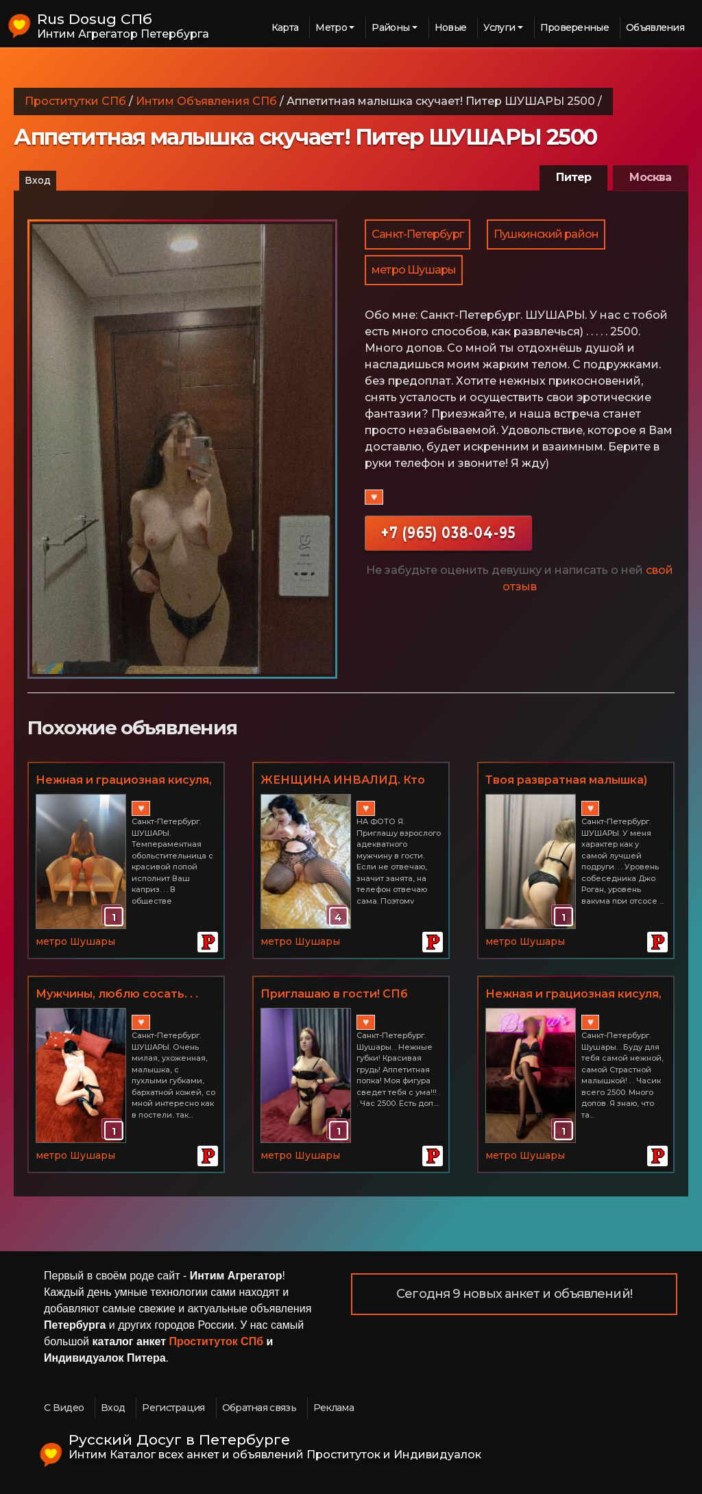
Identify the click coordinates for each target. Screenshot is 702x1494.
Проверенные (574, 27)
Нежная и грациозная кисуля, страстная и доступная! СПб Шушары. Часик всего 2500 (573, 994)
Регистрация (173, 1407)
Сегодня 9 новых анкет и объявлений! (514, 1293)
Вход (38, 180)
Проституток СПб (216, 1341)
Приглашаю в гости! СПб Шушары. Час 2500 (334, 994)
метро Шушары (414, 269)
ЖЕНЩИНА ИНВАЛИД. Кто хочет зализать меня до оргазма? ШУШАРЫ (343, 780)
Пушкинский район (546, 234)
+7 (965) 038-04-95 (448, 532)
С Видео (64, 1407)
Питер (573, 177)
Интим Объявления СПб (206, 101)
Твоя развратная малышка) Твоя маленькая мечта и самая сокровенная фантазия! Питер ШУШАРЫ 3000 (575, 780)
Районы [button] (390, 27)
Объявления (655, 27)
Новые (451, 27)
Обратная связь (259, 1407)
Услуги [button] (499, 27)
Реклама (333, 1407)
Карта (285, 27)
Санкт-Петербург (417, 234)
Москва (650, 177)
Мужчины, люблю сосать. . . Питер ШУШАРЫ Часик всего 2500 (125, 994)
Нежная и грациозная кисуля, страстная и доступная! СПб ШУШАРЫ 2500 (124, 780)
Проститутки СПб (75, 101)
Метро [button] (331, 27)
